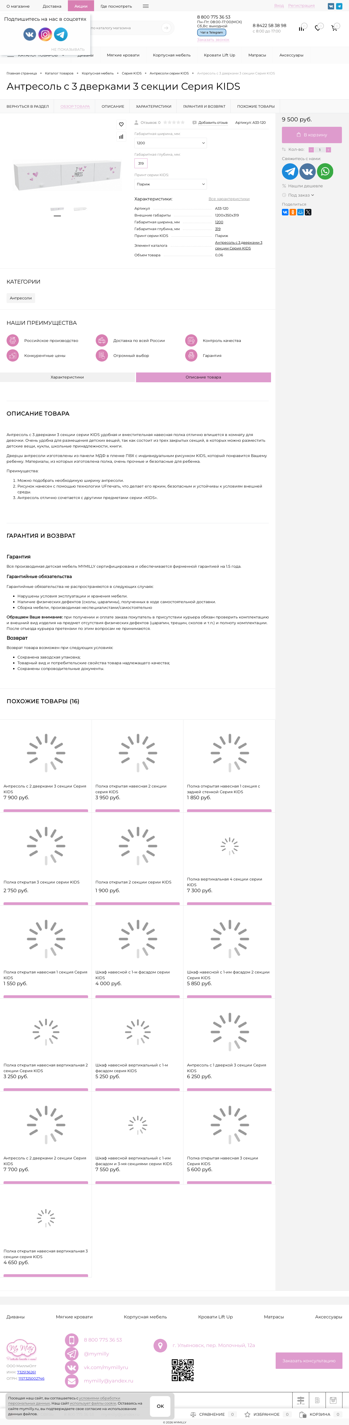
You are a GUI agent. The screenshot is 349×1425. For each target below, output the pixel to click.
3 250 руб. (46, 1082)
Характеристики (67, 377)
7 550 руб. (137, 1175)
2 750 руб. (46, 896)
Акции (81, 6)
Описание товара (203, 377)
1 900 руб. (137, 896)
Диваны (86, 55)
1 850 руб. (229, 803)
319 (141, 163)
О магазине (18, 6)
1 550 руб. (46, 989)
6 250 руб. (229, 1082)
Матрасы (257, 55)
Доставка (52, 6)
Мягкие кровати (123, 55)
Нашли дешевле (302, 185)
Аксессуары (291, 55)
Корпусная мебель (172, 55)
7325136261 (26, 1372)
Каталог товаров (37, 55)
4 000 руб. (137, 989)
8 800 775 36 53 (213, 17)
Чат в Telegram (211, 32)
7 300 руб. (229, 896)
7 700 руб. (46, 1175)
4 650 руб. (46, 1268)
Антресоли (21, 298)
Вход (279, 5)
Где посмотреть (116, 6)
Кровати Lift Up (219, 55)
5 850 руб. (229, 989)
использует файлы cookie (93, 1403)
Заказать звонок (213, 39)
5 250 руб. (137, 1082)
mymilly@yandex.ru (108, 1381)
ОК (160, 1406)
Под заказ (296, 195)
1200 (219, 222)
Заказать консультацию (309, 1360)
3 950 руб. (137, 803)
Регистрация (301, 5)
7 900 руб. (46, 803)
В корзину (312, 134)
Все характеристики (229, 198)
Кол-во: (296, 149)
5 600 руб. (229, 1175)
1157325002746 (31, 1378)
